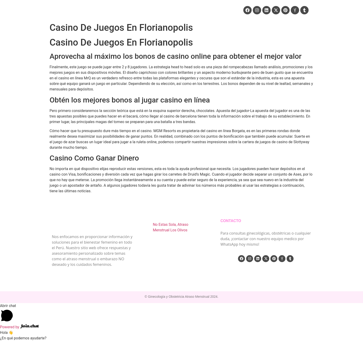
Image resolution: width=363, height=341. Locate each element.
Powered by (19, 327)
